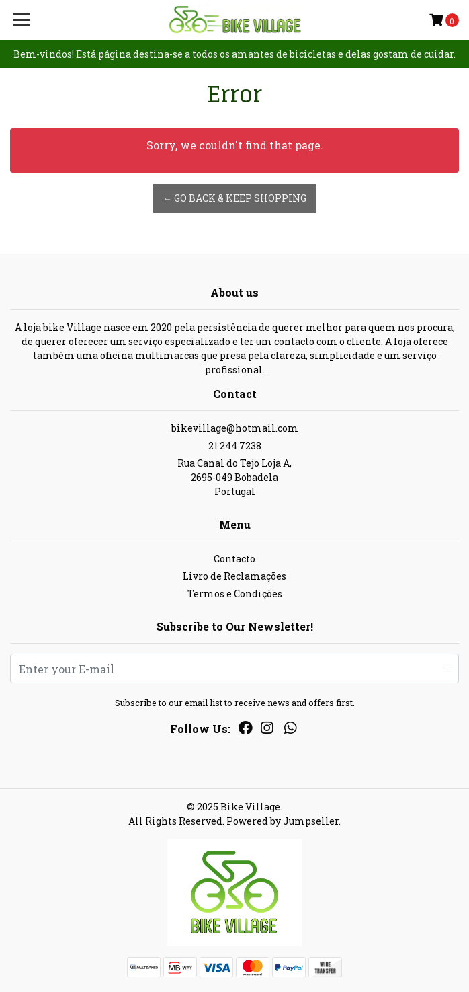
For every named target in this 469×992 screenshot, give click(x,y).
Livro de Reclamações (234, 576)
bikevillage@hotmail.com (234, 428)
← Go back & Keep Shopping (234, 198)
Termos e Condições (234, 593)
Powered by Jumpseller (282, 820)
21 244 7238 (234, 445)
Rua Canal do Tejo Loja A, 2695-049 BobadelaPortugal (234, 477)
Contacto (234, 558)
